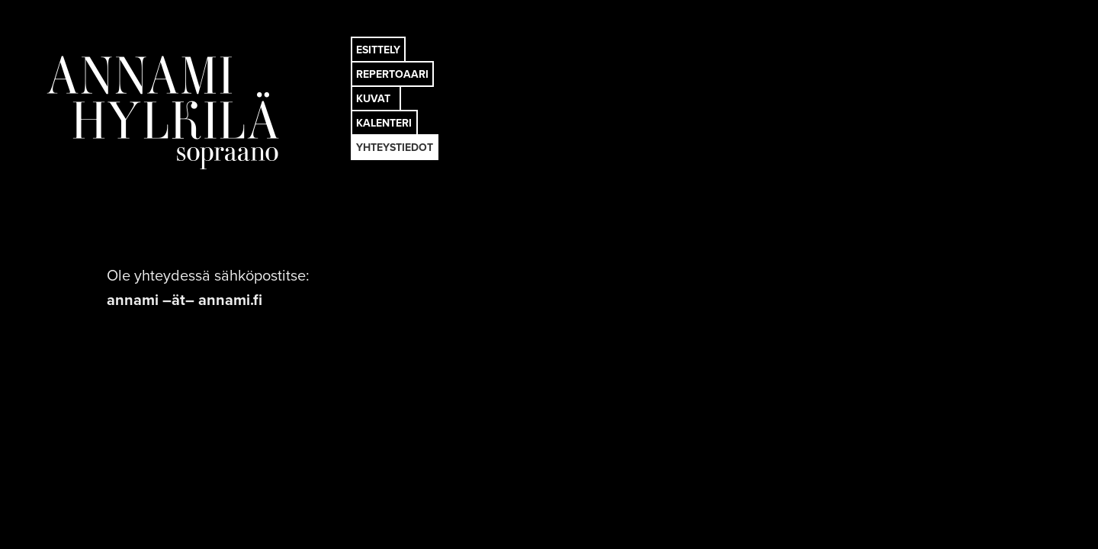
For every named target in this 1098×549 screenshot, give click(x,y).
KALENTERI (384, 123)
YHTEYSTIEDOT (394, 147)
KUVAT (373, 98)
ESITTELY (378, 49)
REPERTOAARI (392, 74)
